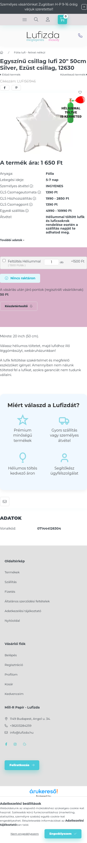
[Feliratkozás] (18, 306)
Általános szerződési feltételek (27, 601)
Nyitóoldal (12, 620)
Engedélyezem (60, 833)
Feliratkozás (19, 765)
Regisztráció (14, 665)
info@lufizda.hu (80, 35)
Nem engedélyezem (24, 833)
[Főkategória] (1, 52)
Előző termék (11, 74)
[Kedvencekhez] (80, 92)
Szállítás (11, 582)
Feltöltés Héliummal (24, 261)
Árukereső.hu (43, 796)
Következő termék (72, 74)
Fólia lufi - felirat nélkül (29, 52)
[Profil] (47, 19)
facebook (6, 744)
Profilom (11, 674)
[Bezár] (84, 7)
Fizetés (10, 591)
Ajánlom (4, 501)
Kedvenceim (14, 694)
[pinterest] (16, 87)
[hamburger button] (24, 19)
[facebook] (4, 87)
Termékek (12, 572)
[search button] (36, 19)
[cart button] (62, 19)
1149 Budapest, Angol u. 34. (30, 718)
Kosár (9, 684)
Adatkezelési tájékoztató (23, 611)
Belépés (11, 655)
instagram (15, 744)
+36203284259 (20, 725)
